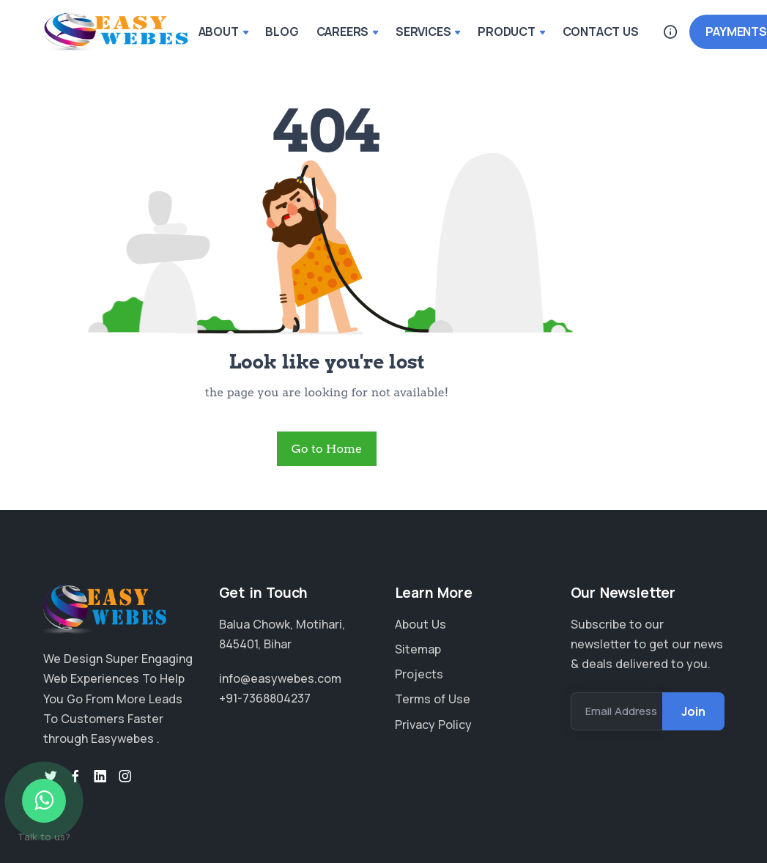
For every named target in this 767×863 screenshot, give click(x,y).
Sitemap (418, 649)
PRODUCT (511, 31)
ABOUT (223, 31)
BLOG (281, 31)
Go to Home (327, 449)
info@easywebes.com (280, 678)
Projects (419, 674)
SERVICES (428, 31)
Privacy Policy (433, 724)
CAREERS (347, 31)
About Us (420, 624)
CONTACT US (601, 31)
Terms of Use (432, 699)
